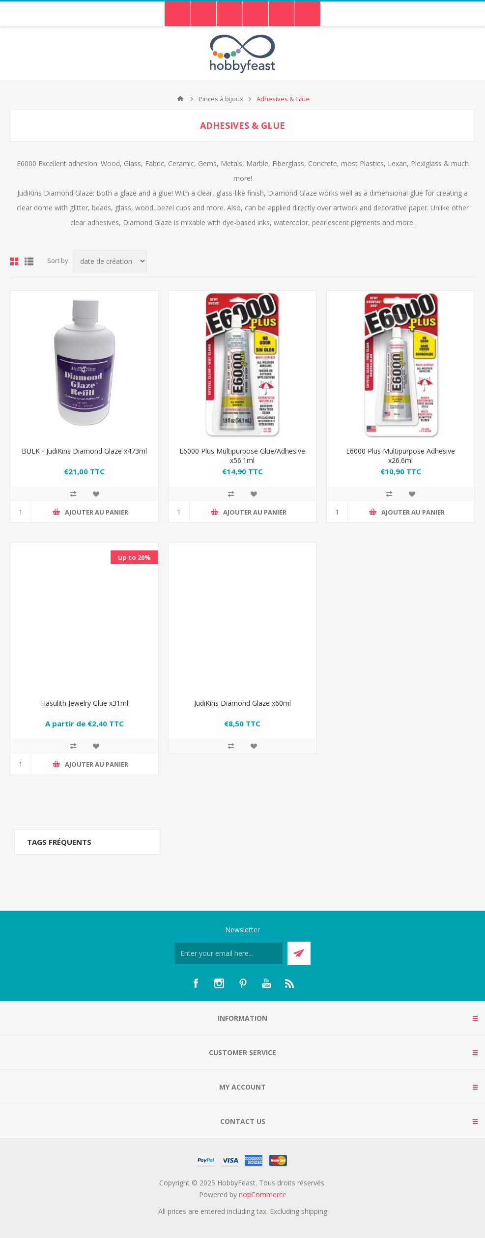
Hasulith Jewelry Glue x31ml (84, 703)
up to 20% (134, 557)
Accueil (180, 99)
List (29, 261)
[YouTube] (266, 983)
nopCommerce (262, 1194)
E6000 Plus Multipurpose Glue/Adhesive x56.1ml (242, 455)
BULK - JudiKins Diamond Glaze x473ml (84, 451)
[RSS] (290, 983)
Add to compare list (73, 494)
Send (299, 953)
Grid (14, 261)
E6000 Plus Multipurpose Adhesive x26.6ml (400, 455)
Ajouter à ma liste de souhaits (95, 494)
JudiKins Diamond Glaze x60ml (242, 703)
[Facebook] (195, 983)
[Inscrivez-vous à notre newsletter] (228, 953)
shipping (314, 1211)
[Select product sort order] (110, 261)
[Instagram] (219, 983)
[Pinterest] (243, 983)
